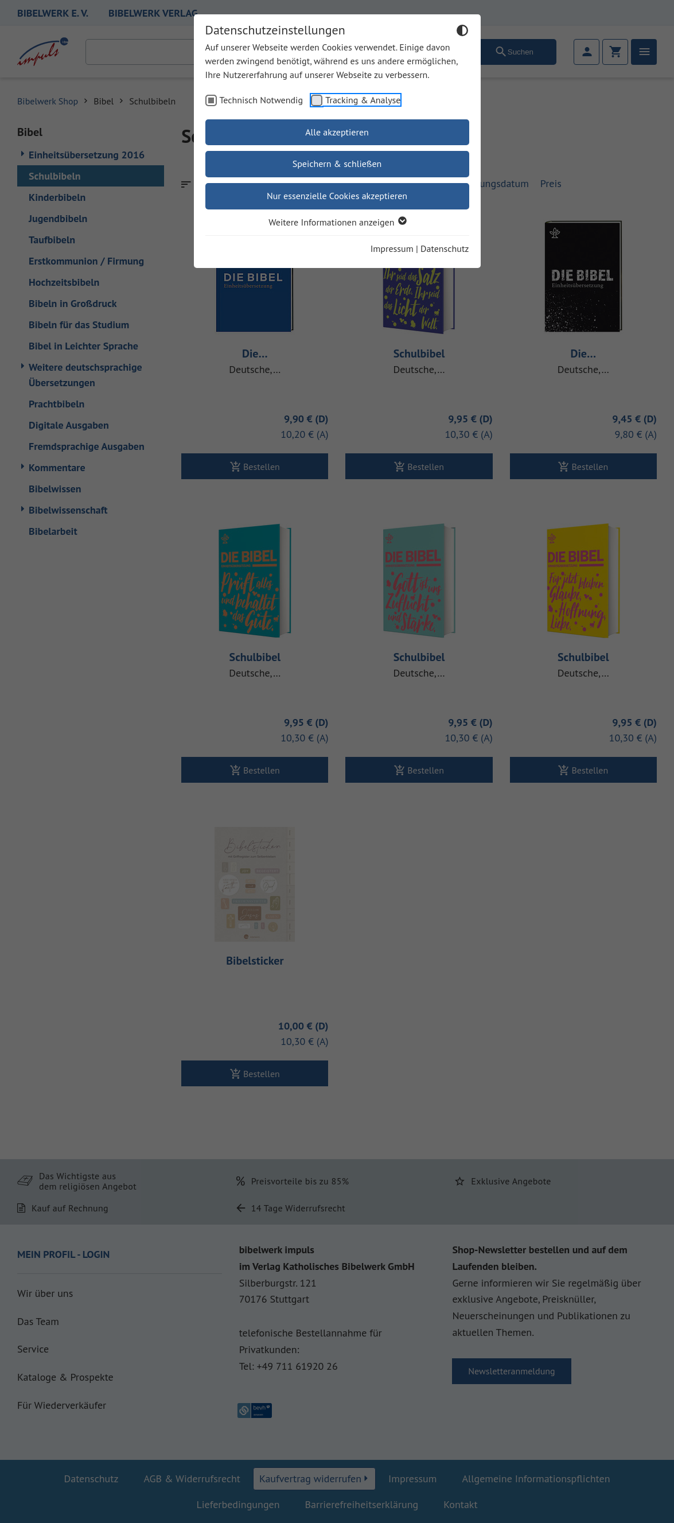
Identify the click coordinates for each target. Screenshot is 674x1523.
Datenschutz (444, 248)
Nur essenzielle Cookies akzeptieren (337, 195)
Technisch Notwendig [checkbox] (261, 100)
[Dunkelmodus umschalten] (462, 32)
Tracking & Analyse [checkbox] (362, 100)
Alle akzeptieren (337, 132)
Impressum (392, 248)
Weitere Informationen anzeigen (336, 222)
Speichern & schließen (337, 163)
